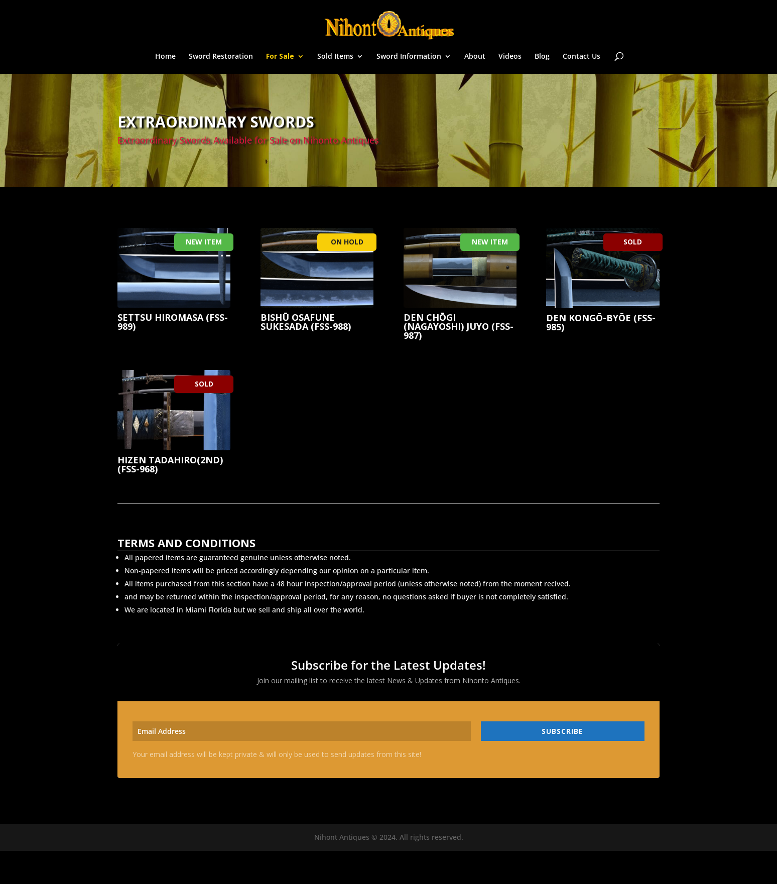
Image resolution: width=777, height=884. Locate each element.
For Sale (280, 57)
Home (165, 57)
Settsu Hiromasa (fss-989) (172, 321)
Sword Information (408, 57)
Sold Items (335, 57)
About (474, 57)
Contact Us (581, 57)
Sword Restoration (221, 57)
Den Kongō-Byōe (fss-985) (601, 322)
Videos (510, 57)
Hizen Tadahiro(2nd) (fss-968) (170, 464)
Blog (542, 57)
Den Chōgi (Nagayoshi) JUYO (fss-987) (458, 326)
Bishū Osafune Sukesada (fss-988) (306, 321)
